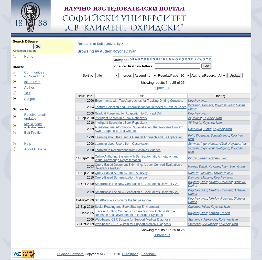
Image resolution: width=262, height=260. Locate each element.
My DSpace (33, 124)
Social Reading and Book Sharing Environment (127, 207)
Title (27, 93)
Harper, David (197, 166)
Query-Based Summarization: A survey (121, 173)
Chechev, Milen (198, 207)
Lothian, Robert (219, 213)
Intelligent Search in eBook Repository (121, 118)
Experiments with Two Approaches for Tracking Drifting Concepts (139, 100)
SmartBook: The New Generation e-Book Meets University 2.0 (137, 184)
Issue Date (32, 82)
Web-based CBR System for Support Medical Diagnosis (133, 219)
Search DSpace (25, 41)
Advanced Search (24, 50)
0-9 (131, 59)
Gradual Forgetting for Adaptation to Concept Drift (128, 113)
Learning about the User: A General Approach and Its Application (139, 137)
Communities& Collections (34, 74)
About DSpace (35, 149)
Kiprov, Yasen (197, 158)
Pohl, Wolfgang (198, 135)
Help (27, 143)
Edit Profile (32, 132)
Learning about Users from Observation (122, 143)
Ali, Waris (194, 118)
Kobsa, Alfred (217, 143)
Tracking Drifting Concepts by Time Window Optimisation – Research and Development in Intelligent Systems (135, 213)
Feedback (149, 254)
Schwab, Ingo (220, 135)
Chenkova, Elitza (199, 129)
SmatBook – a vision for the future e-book (123, 200)
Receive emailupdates (35, 116)
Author (29, 87)
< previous (162, 88)
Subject (30, 99)
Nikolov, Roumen (220, 182)
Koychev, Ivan (197, 100)
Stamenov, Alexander (202, 219)
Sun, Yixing (237, 166)
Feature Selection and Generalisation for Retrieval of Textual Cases (141, 107)
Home (29, 56)
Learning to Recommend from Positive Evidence (128, 150)
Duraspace (130, 254)
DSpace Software (70, 254)
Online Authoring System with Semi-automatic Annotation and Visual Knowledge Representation (137, 158)
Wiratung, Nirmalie (200, 105)
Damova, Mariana (200, 173)
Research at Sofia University (99, 44)
